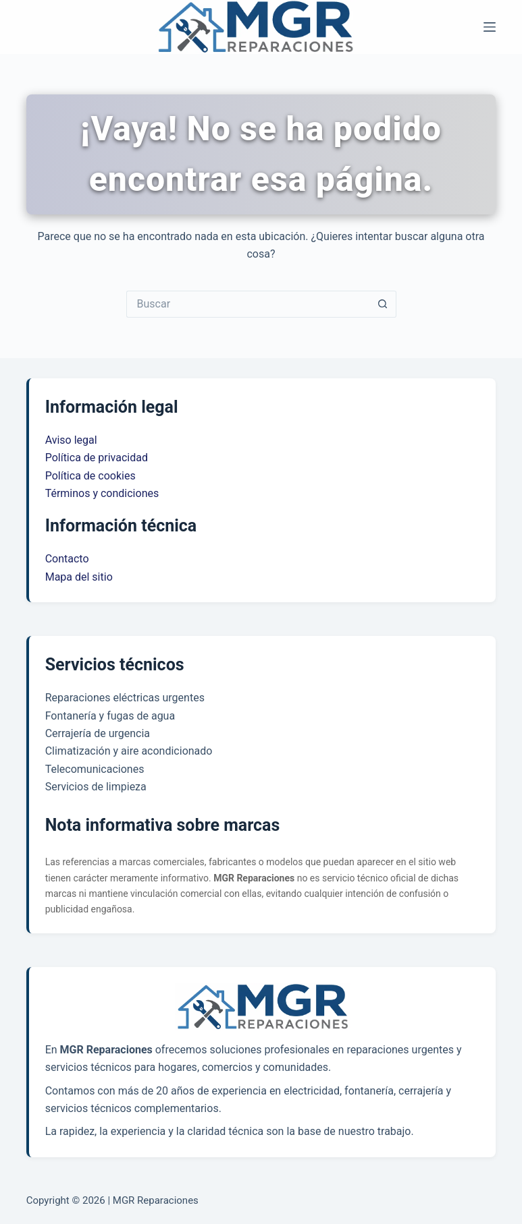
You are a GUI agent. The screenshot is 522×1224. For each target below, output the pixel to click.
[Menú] (490, 27)
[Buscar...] (247, 304)
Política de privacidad (96, 457)
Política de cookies (90, 475)
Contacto (67, 558)
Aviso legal (71, 440)
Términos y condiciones (102, 493)
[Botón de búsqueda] (382, 304)
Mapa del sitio (79, 577)
